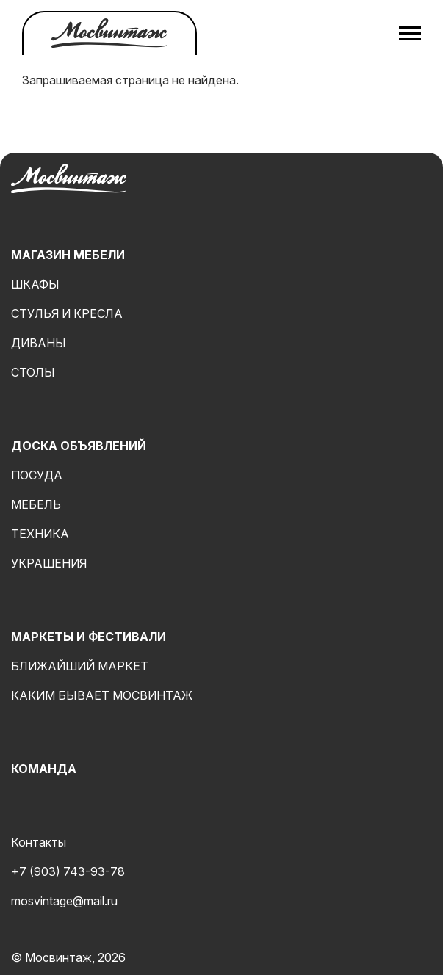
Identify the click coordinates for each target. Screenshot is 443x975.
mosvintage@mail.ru (64, 901)
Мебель (36, 504)
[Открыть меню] (410, 33)
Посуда (36, 475)
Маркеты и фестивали (88, 636)
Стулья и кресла (67, 313)
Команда (43, 768)
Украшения (49, 563)
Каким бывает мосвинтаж (101, 695)
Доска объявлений (78, 445)
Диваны (38, 343)
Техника (40, 533)
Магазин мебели (68, 254)
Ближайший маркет (79, 666)
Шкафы (35, 284)
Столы (33, 372)
